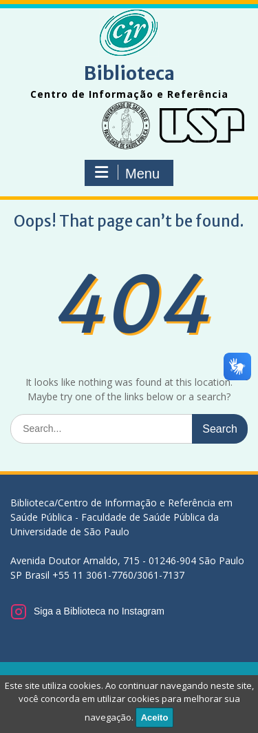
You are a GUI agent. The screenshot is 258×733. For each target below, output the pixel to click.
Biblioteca (129, 73)
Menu (127, 173)
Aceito (155, 717)
